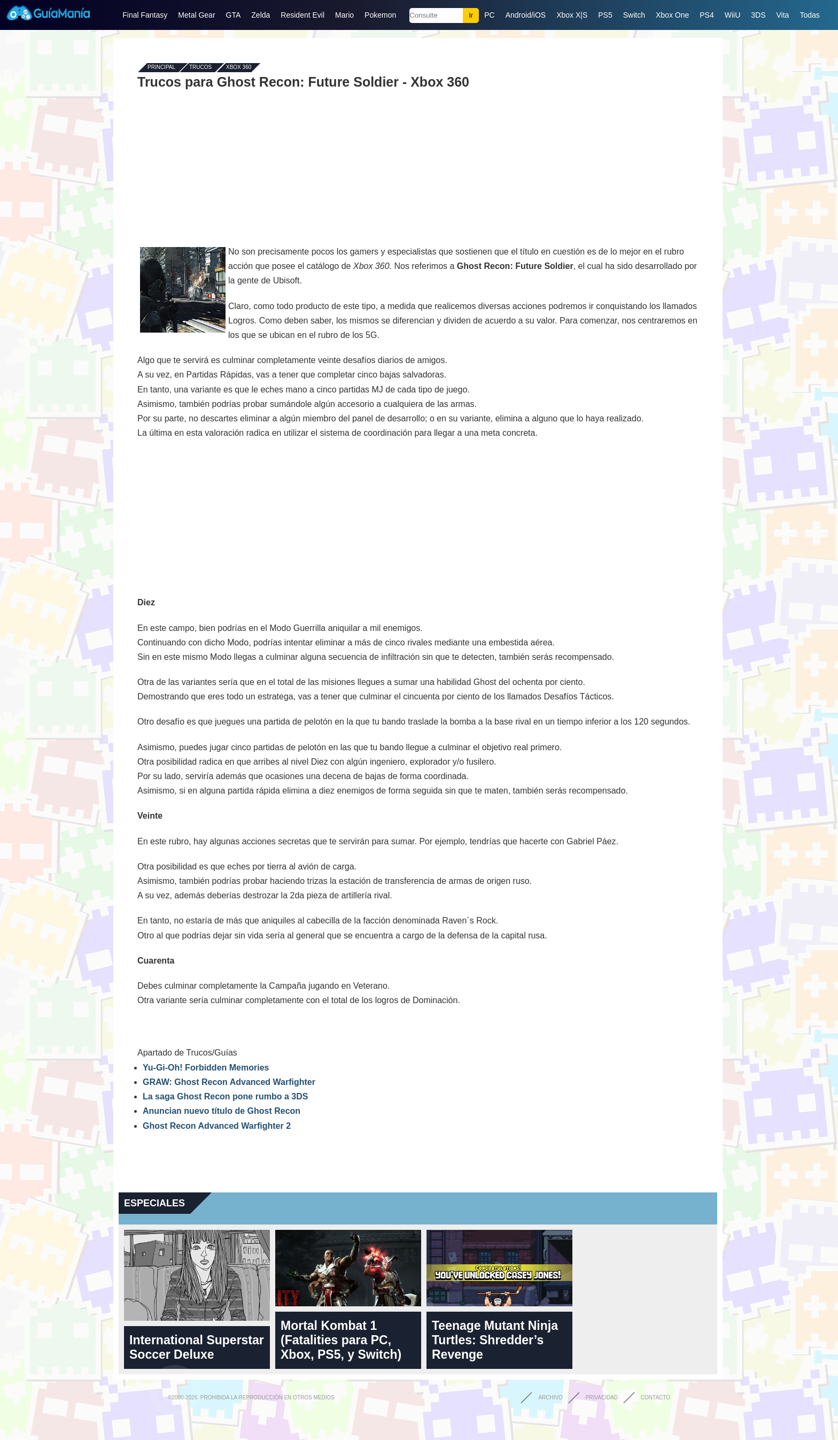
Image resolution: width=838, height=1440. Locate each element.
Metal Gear (196, 15)
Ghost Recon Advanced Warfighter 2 (217, 1125)
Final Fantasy (144, 15)
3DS (758, 15)
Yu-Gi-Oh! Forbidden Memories (206, 1067)
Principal (161, 68)
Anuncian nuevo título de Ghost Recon (221, 1110)
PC (489, 15)
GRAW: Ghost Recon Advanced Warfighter (229, 1082)
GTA (233, 15)
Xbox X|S (571, 15)
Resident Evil (302, 15)
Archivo (550, 1397)
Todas (809, 15)
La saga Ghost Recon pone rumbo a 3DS (225, 1096)
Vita (783, 15)
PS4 (706, 15)
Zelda (260, 15)
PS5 (605, 15)
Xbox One (672, 15)
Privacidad (602, 1397)
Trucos (200, 68)
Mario (344, 15)
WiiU (733, 15)
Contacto (655, 1397)
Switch (634, 15)
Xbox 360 (238, 68)
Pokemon (380, 15)
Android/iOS (526, 15)
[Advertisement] (418, 167)
